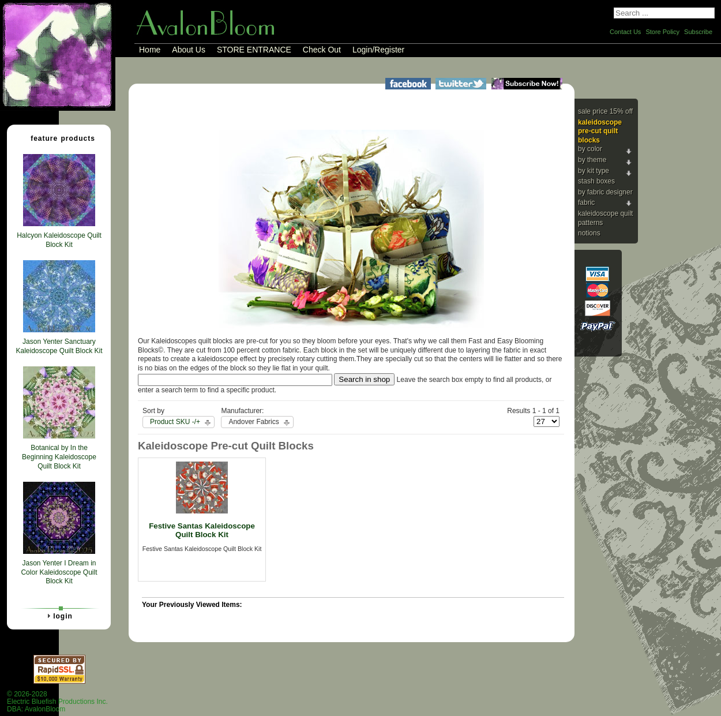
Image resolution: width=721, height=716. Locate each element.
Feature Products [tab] (58, 138)
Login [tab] (58, 615)
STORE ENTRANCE (254, 49)
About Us (188, 49)
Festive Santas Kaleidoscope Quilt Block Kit (202, 530)
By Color (590, 149)
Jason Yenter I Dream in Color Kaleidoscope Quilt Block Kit (59, 572)
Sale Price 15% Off (605, 111)
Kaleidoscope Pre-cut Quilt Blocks (600, 131)
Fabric (586, 202)
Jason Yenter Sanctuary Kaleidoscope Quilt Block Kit (59, 346)
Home (149, 49)
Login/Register (378, 49)
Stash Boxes (596, 181)
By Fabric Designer (605, 192)
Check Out (322, 49)
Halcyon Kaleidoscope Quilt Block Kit (59, 240)
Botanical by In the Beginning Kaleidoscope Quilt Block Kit (59, 457)
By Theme (592, 160)
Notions (589, 233)
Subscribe (698, 31)
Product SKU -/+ (175, 422)
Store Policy (662, 31)
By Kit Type (593, 171)
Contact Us (625, 31)
